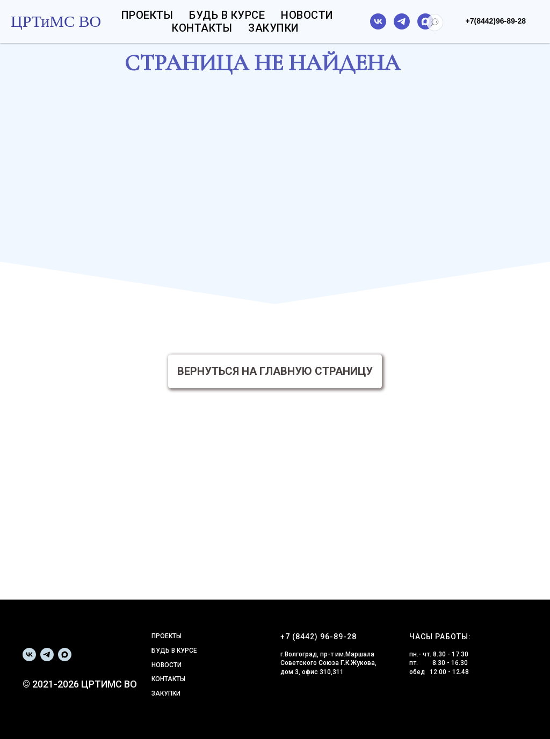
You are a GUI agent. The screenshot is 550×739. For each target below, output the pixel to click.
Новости (307, 15)
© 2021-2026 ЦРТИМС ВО (80, 684)
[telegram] (402, 21)
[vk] (378, 21)
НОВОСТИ (166, 665)
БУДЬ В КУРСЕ (174, 650)
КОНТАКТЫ (168, 679)
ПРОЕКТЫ (166, 636)
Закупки (273, 27)
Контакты (202, 27)
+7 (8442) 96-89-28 (318, 636)
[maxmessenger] (425, 21)
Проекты (147, 15)
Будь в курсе (227, 15)
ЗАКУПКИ (165, 693)
